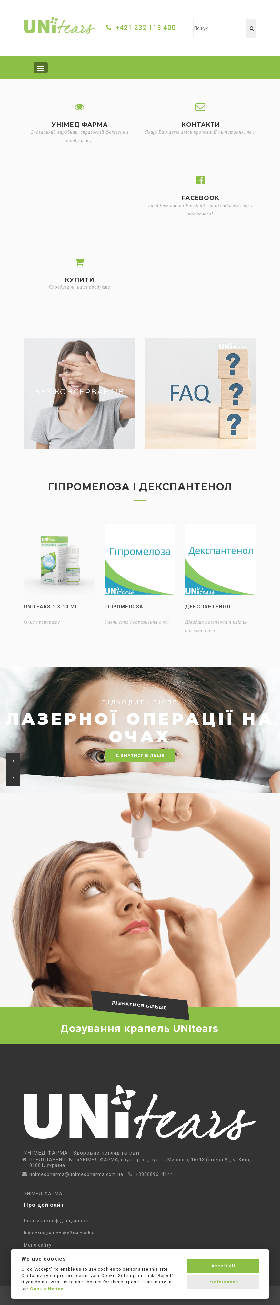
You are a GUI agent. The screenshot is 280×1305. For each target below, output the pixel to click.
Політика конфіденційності (57, 1220)
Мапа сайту (39, 1245)
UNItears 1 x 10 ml (51, 607)
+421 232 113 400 (145, 28)
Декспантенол (207, 607)
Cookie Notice (47, 1288)
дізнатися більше (140, 755)
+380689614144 (154, 1174)
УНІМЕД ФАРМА (43, 1193)
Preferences (223, 1282)
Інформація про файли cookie (60, 1232)
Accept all (223, 1265)
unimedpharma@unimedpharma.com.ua (76, 1174)
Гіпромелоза (124, 607)
